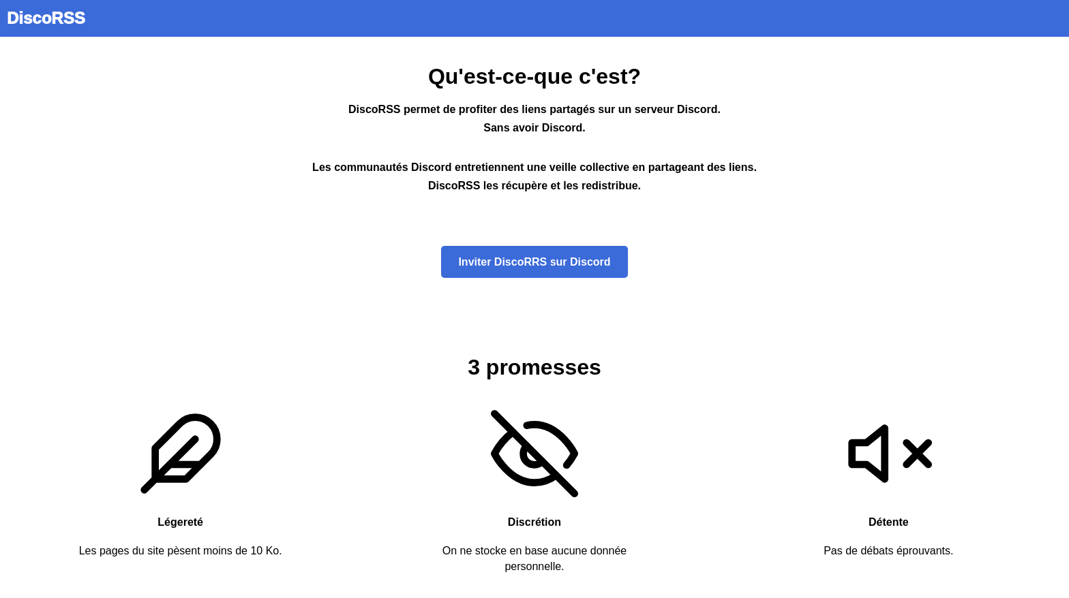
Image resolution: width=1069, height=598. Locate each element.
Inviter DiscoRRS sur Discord (534, 262)
